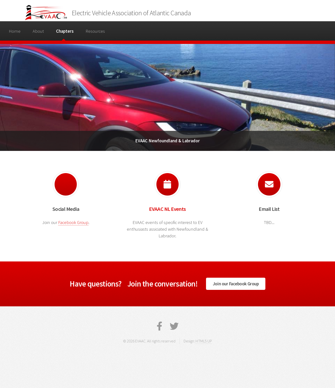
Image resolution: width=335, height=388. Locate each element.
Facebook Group (73, 222)
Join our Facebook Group (236, 284)
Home (15, 31)
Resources (95, 31)
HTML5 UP (204, 341)
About (38, 31)
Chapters (65, 31)
